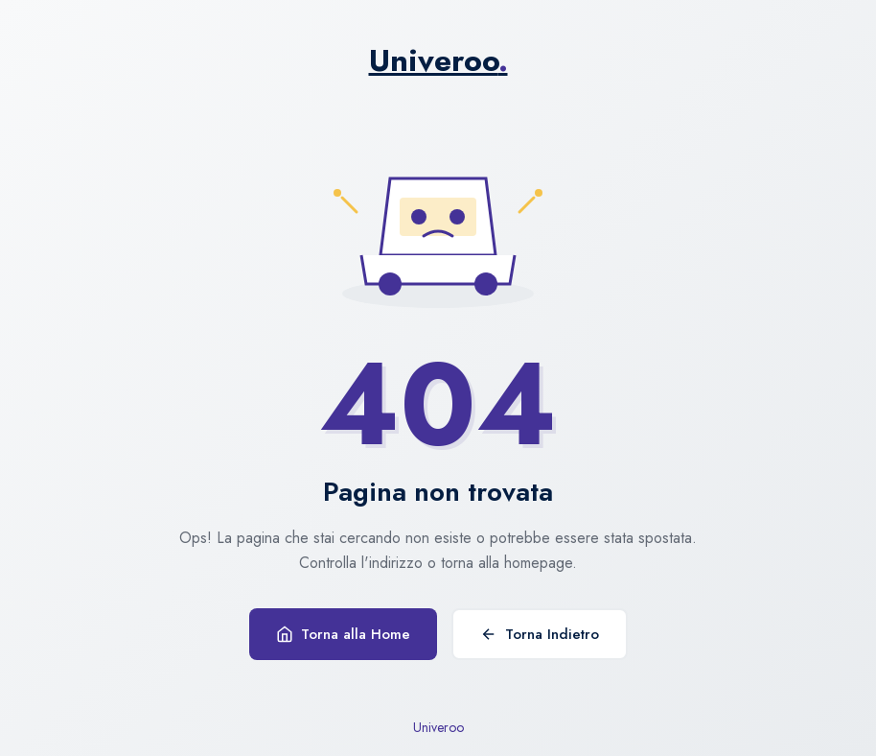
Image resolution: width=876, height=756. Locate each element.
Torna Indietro (539, 634)
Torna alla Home (343, 634)
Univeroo (438, 60)
